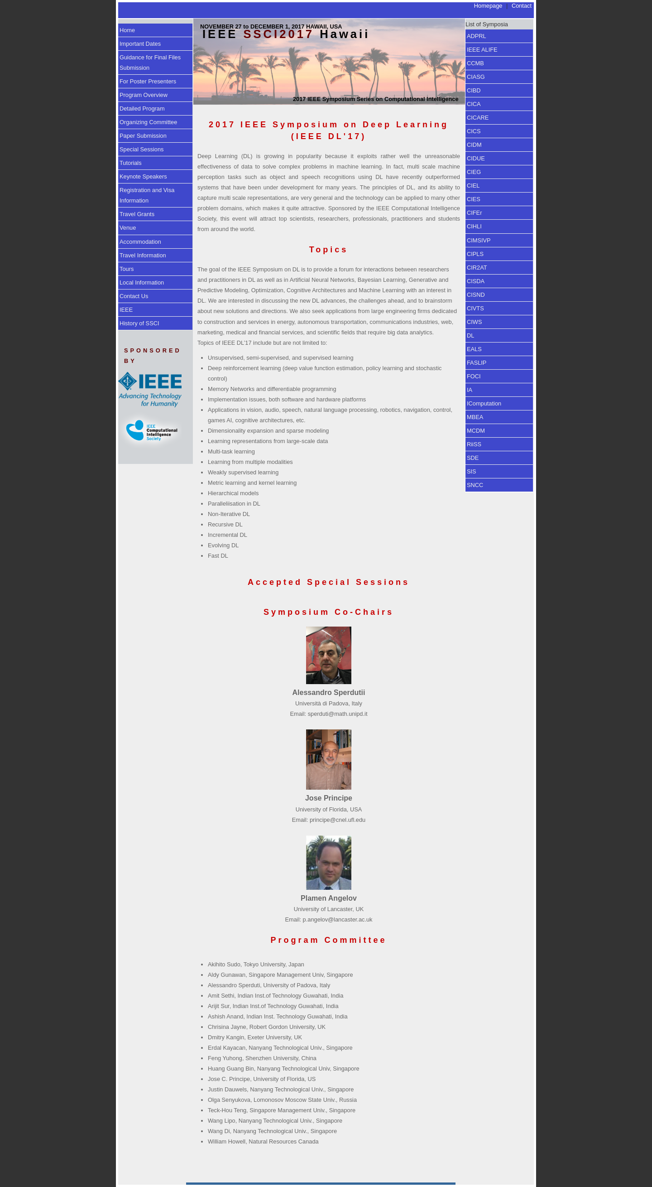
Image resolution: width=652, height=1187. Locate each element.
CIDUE (476, 158)
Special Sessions (141, 149)
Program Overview (144, 95)
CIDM (474, 144)
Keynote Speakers (143, 176)
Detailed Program (142, 108)
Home (127, 30)
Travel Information (143, 255)
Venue (128, 227)
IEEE (126, 309)
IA (469, 389)
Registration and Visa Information (147, 195)
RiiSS (474, 444)
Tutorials (131, 162)
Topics (329, 249)
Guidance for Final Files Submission (150, 62)
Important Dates (140, 43)
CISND (476, 294)
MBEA (475, 417)
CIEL (473, 185)
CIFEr (474, 212)
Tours (127, 268)
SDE (473, 457)
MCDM (476, 430)
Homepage (488, 5)
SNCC (475, 485)
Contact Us (134, 296)
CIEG (474, 172)
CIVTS (475, 308)
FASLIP (476, 362)
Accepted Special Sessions (329, 582)
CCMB (475, 63)
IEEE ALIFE (482, 49)
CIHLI (474, 226)
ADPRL (476, 36)
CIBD (474, 90)
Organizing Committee (148, 122)
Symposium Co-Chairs (329, 612)
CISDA (475, 281)
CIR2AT (477, 267)
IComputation (484, 403)
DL (470, 335)
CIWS (474, 321)
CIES (473, 199)
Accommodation (140, 241)
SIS (471, 471)
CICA (474, 104)
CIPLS (475, 254)
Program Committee (328, 940)
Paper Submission (143, 135)
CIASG (476, 76)
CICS (474, 131)
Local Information (142, 282)
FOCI (474, 376)
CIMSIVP (479, 240)
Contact (522, 5)
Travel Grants (137, 214)
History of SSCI (139, 323)
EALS (474, 349)
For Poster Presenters (148, 81)
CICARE (478, 117)
